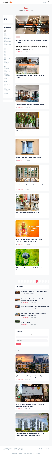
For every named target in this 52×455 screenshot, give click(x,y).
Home (27, 10)
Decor (6, 51)
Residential (7, 38)
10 (30, 281)
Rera (6, 78)
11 (33, 281)
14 (42, 281)
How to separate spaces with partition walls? (30, 104)
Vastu (6, 55)
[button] (45, 2)
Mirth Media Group (36, 453)
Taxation (7, 48)
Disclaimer (5, 449)
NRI (6, 30)
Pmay (6, 81)
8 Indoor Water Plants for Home (25, 131)
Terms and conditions (12, 449)
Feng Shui (7, 71)
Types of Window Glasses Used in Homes (28, 157)
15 (45, 281)
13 (39, 281)
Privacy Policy (21, 449)
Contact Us (14, 451)
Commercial (7, 41)
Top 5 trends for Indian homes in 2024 (27, 212)
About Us (21, 448)
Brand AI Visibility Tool (8, 448)
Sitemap (15, 448)
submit (18, 343)
